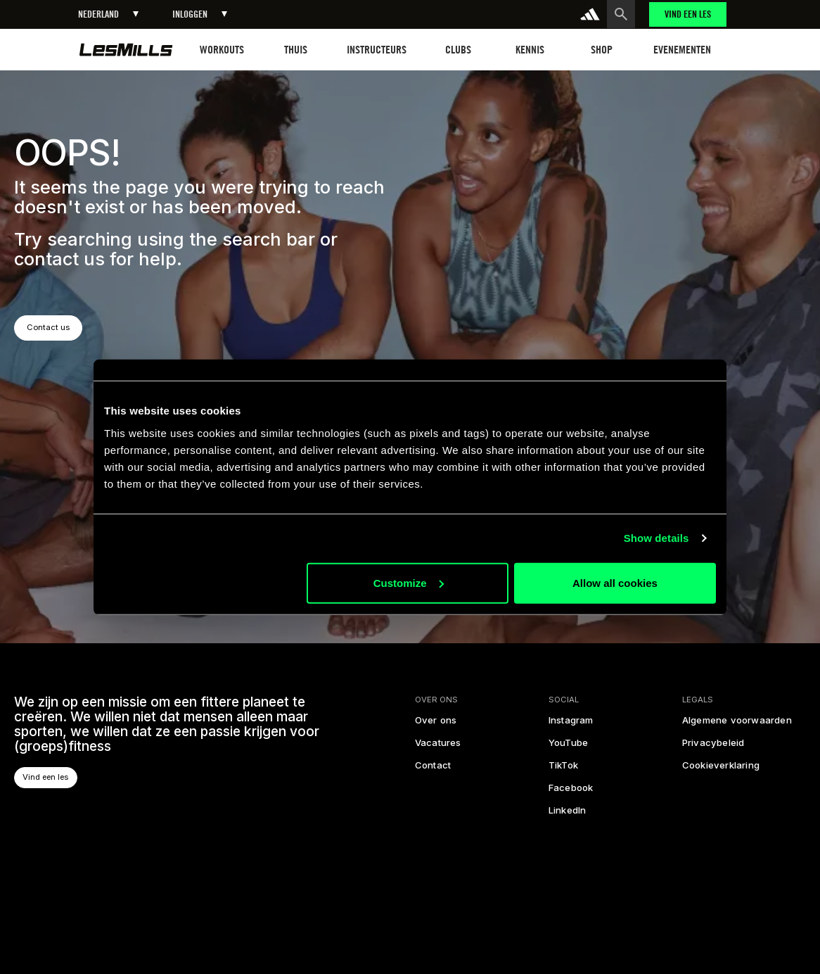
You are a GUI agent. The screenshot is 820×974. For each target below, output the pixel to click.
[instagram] (571, 725)
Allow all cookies (615, 582)
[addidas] (590, 14)
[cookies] (720, 770)
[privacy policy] (712, 747)
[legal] (736, 725)
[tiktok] (563, 770)
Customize (408, 582)
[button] (108, 14)
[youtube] (568, 747)
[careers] (438, 747)
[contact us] (433, 770)
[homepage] (126, 49)
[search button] (621, 14)
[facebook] (571, 792)
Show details (656, 538)
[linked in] (568, 815)
